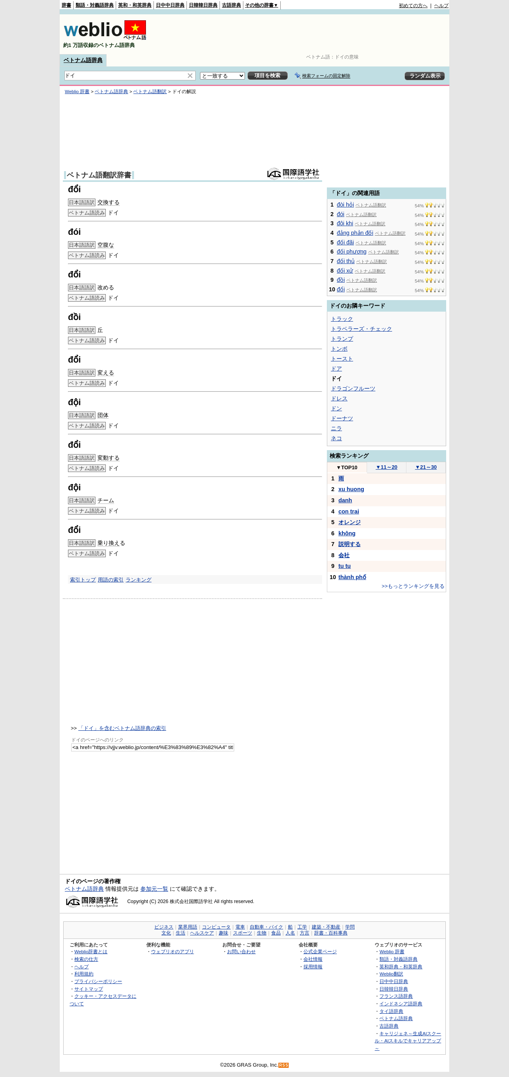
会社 (344, 555)
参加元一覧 (154, 889)
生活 (180, 933)
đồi (341, 280)
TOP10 (346, 467)
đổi (341, 289)
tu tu (344, 566)
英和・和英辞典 (135, 5)
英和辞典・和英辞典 (400, 966)
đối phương (352, 251)
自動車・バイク (266, 927)
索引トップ (83, 580)
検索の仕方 (86, 959)
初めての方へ (413, 5)
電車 (240, 927)
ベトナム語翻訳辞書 (99, 175)
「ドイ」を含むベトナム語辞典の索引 (122, 728)
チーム (105, 500)
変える (105, 372)
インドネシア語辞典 (400, 1003)
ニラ (336, 428)
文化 (166, 933)
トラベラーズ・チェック (361, 329)
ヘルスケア (202, 933)
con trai (348, 511)
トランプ (342, 339)
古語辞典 (231, 5)
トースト (342, 358)
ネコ (336, 438)
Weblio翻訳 (391, 973)
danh (345, 500)
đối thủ (346, 261)
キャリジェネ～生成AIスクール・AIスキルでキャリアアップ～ (408, 1041)
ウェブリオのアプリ (172, 951)
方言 (304, 933)
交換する (108, 202)
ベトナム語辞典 (83, 60)
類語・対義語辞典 (95, 5)
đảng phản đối (355, 233)
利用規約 (83, 973)
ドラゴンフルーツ (353, 388)
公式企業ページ (320, 951)
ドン (336, 408)
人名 (290, 933)
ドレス (339, 398)
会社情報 (312, 959)
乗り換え (108, 543)
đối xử (345, 270)
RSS (284, 1065)
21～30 (426, 467)
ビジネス (163, 927)
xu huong (351, 489)
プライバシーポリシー (98, 981)
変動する (108, 458)
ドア (336, 368)
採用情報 (312, 966)
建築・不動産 (326, 927)
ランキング (139, 580)
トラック (342, 319)
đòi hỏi (345, 204)
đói (340, 214)
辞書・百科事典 (331, 933)
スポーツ (242, 933)
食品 (276, 933)
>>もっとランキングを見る (413, 586)
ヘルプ (441, 5)
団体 (103, 415)
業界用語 (187, 927)
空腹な (105, 245)
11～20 (387, 467)
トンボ (339, 348)
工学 (302, 927)
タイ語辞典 (391, 1011)
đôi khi (345, 223)
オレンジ (349, 522)
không (347, 533)
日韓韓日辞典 (203, 5)
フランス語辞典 (396, 996)
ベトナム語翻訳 (150, 91)
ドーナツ (342, 418)
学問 (350, 927)
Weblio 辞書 (77, 91)
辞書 (66, 5)
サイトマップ (88, 988)
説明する (349, 544)
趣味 (223, 933)
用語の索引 (111, 580)
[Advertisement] (304, 34)
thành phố (352, 577)
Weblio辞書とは (90, 951)
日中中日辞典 (170, 5)
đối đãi (345, 242)
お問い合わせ (241, 951)
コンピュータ (216, 927)
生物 (261, 933)
